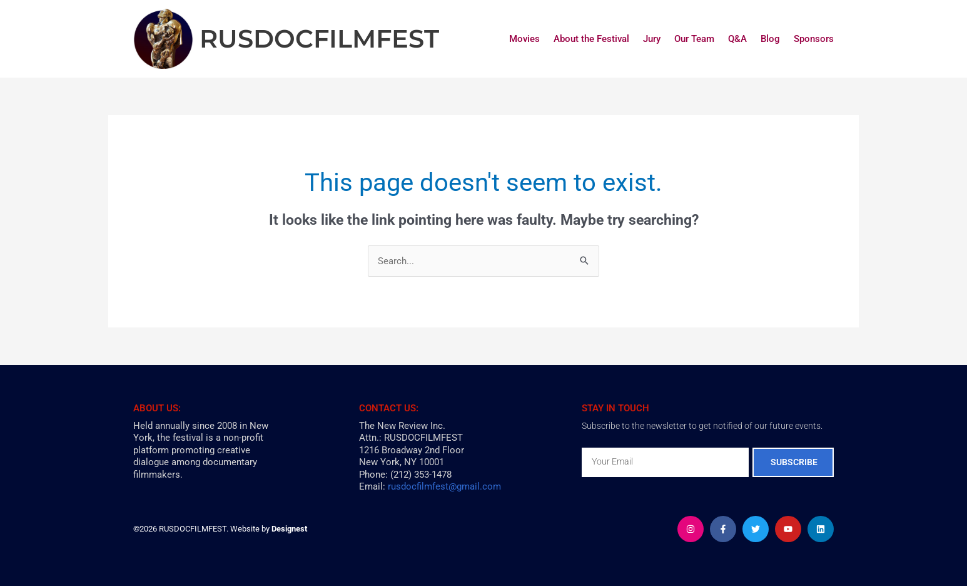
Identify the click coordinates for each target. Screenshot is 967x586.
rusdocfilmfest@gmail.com (444, 486)
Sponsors (814, 38)
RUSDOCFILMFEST (319, 38)
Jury (652, 38)
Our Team (694, 38)
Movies (524, 38)
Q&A (737, 38)
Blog (770, 38)
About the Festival (591, 38)
